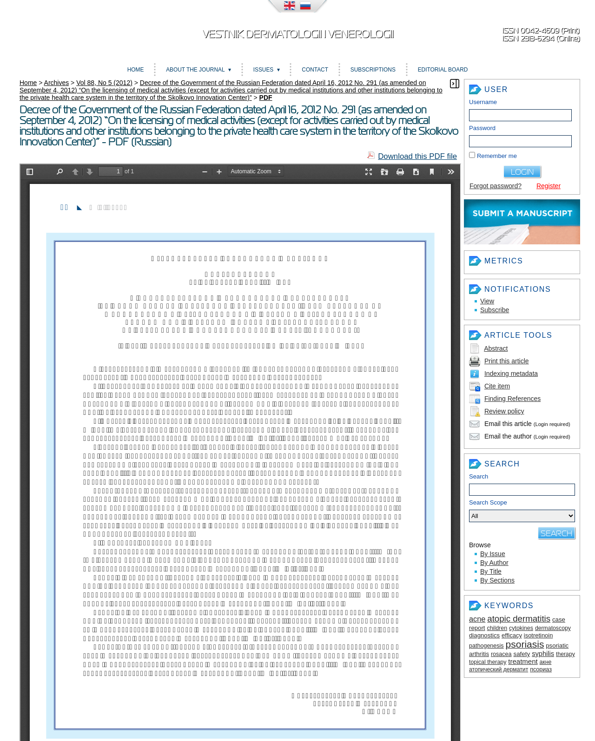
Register (548, 186)
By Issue (492, 553)
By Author (494, 562)
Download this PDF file (417, 156)
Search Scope (522, 510)
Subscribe (494, 310)
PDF (265, 97)
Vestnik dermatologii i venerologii (297, 34)
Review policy (504, 411)
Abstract (496, 348)
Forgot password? (495, 186)
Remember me (497, 155)
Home (135, 69)
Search (478, 476)
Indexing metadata (511, 373)
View (487, 301)
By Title (491, 571)
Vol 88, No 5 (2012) (104, 82)
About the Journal (195, 69)
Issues (263, 69)
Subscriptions (373, 69)
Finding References (512, 398)
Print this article (506, 361)
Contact (315, 69)
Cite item (497, 386)
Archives (56, 82)
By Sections (497, 580)
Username (483, 101)
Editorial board (443, 69)
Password (482, 128)
